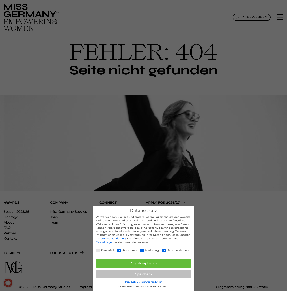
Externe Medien (175, 250)
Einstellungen (105, 242)
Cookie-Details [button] (125, 286)
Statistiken (127, 250)
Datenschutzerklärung (111, 238)
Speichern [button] (143, 274)
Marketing (149, 250)
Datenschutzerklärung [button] (145, 286)
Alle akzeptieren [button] (143, 263)
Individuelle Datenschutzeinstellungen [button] (143, 282)
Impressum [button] (163, 286)
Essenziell (105, 250)
